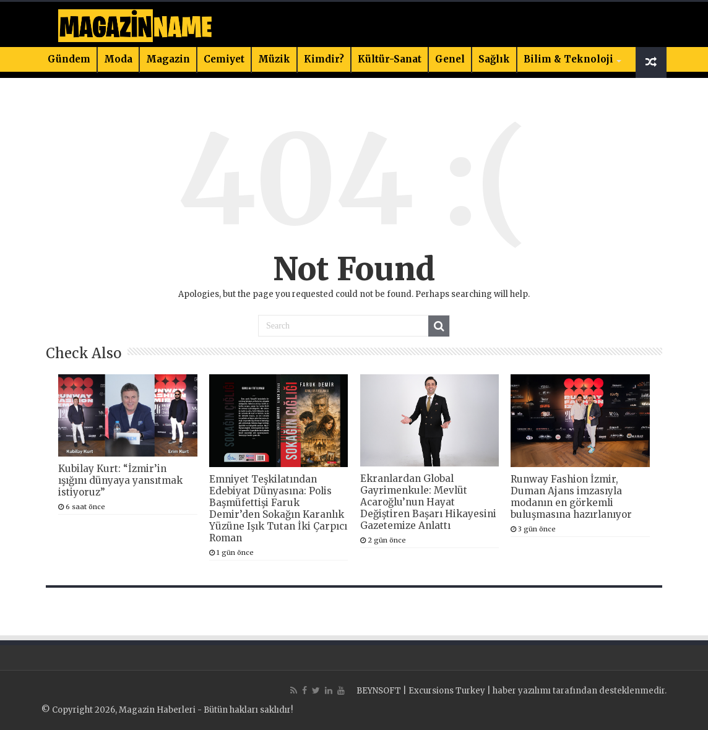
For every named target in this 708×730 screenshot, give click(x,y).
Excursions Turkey (446, 690)
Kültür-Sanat (389, 59)
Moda (118, 59)
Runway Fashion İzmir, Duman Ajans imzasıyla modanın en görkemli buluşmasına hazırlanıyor (571, 496)
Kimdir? (324, 59)
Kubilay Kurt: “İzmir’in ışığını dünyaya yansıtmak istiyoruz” (120, 480)
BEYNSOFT (378, 690)
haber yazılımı (522, 690)
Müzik (274, 59)
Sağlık (494, 59)
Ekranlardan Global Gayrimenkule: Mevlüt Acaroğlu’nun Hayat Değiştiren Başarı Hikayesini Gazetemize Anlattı (428, 502)
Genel (450, 59)
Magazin (168, 59)
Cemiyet (224, 59)
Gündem (69, 59)
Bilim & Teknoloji (568, 59)
